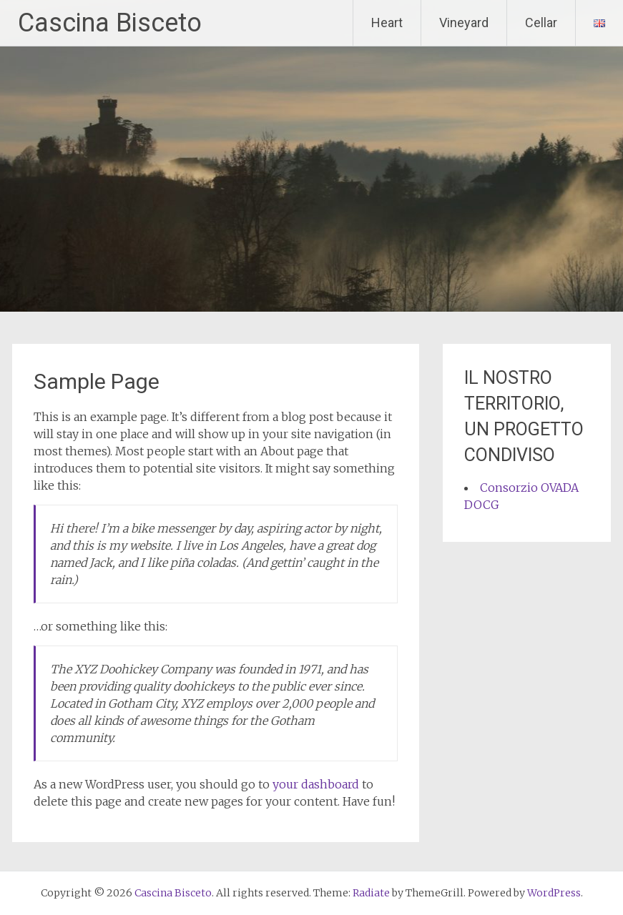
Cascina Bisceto (110, 23)
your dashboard (316, 784)
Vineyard (464, 22)
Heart (387, 22)
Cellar (541, 22)
